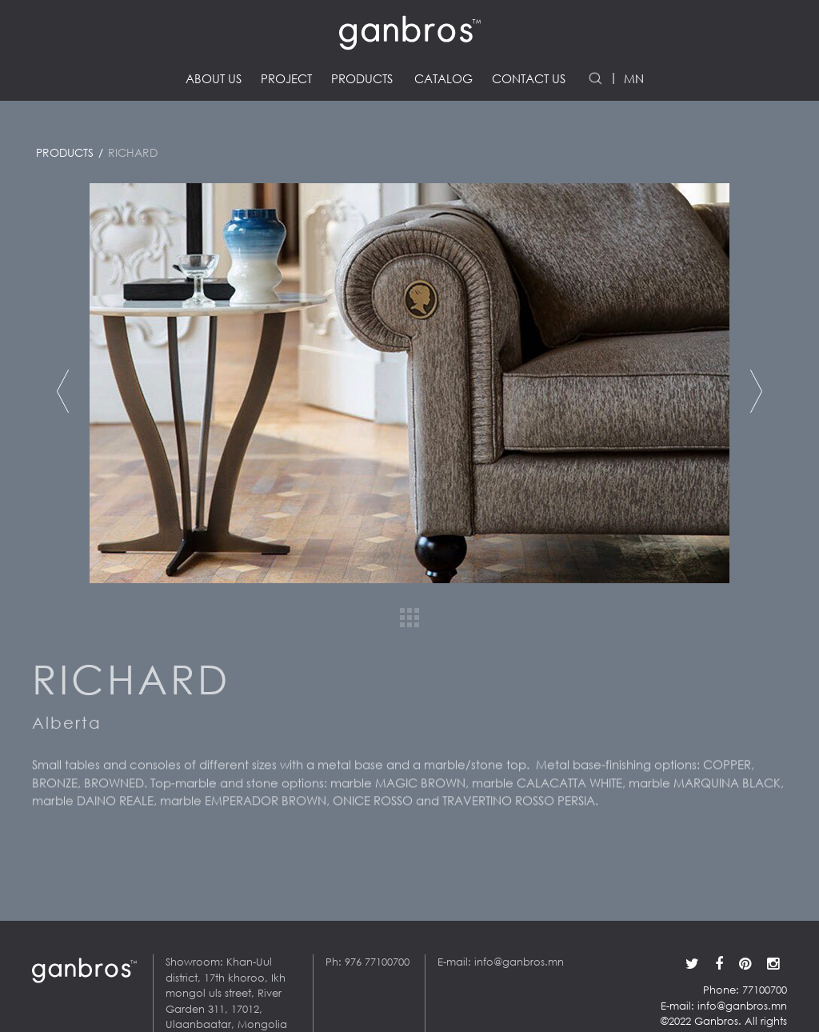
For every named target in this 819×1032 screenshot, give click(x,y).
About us (214, 78)
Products (362, 78)
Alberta (67, 727)
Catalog (443, 78)
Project (286, 78)
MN (634, 78)
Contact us (528, 78)
